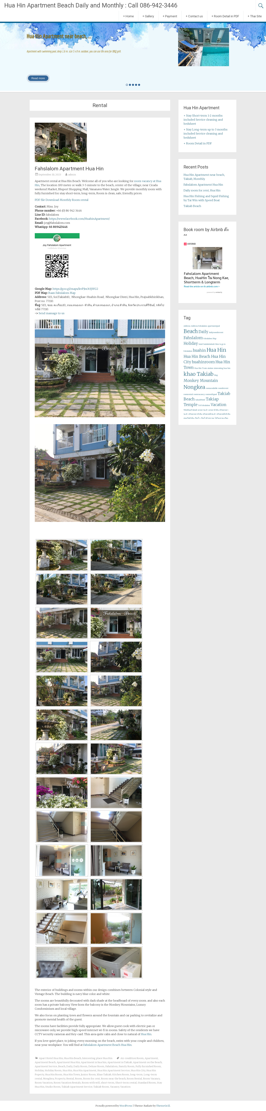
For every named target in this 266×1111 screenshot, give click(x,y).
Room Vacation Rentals (67, 1082)
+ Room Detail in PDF (225, 16)
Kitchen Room (120, 1074)
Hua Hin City (138, 1070)
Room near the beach (113, 1078)
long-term (136, 1074)
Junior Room (88, 1074)
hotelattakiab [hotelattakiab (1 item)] (209, 347)
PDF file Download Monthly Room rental (61, 200)
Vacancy (114, 1086)
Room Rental (134, 1078)
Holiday (39, 1070)
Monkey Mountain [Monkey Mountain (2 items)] (201, 383)
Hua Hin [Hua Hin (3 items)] (216, 353)
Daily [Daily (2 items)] (203, 335)
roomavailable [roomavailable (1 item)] (211, 391)
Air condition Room (132, 1058)
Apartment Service (46, 1066)
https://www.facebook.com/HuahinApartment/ (79, 218)
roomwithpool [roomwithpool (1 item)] (211, 398)
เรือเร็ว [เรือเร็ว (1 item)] (197, 421)
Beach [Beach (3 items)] (191, 334)
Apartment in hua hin (93, 1062)
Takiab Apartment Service (77, 1086)
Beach (61, 1066)
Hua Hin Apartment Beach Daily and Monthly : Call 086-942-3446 (90, 5)
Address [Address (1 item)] (187, 329)
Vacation (125, 1086)
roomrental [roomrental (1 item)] (188, 398)
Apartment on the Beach (147, 1062)
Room (78, 1078)
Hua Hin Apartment (84, 1070)
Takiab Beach (192, 206)
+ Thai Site (255, 16)
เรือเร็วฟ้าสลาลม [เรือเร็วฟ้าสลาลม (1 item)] (207, 421)
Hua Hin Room (53, 1074)
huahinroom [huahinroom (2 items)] (203, 365)
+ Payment (170, 16)
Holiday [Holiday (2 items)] (191, 346)
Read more (38, 78)
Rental (70, 1078)
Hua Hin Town (71, 1074)
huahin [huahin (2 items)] (199, 353)
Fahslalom (111, 1066)
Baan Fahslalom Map (61, 293)
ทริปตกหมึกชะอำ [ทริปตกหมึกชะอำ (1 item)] (209, 417)
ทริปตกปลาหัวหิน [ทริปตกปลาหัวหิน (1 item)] (195, 417)
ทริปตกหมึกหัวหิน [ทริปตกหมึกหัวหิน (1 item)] (223, 417)
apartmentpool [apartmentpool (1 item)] (214, 329)
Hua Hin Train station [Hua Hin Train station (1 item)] (203, 371)
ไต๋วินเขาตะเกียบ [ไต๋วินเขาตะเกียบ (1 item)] (221, 421)
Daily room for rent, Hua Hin (202, 190)
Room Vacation (44, 1082)
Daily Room (80, 1066)
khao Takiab (104, 1074)
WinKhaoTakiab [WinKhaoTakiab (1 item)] (190, 413)
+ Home (128, 16)
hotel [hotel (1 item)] (201, 347)
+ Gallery (148, 16)
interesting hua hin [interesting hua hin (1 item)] (222, 371)
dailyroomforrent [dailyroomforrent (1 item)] (216, 336)
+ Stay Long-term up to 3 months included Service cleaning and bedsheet (205, 133)
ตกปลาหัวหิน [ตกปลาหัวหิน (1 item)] (213, 413)
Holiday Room (53, 1070)
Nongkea (48, 1078)
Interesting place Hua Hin (97, 1058)
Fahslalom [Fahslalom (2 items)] (193, 341)
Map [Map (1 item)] (216, 378)
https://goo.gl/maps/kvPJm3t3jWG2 (75, 288)
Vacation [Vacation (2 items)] (218, 408)
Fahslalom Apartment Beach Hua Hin (107, 1045)
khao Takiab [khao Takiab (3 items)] (198, 377)
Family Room (127, 1066)
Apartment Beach (45, 1062)
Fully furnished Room (148, 1066)
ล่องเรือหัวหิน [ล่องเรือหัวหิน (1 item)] (189, 421)
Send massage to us (51, 313)
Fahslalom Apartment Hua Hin (69, 169)
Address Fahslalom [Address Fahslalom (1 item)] (199, 329)
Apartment (151, 1058)
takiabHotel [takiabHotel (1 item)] (200, 403)
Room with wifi (91, 1082)
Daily (69, 1066)
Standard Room (147, 1082)
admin (72, 174)
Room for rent (91, 1078)
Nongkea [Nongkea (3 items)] (194, 390)
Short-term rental (126, 1082)
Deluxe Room (96, 1066)
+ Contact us (194, 16)
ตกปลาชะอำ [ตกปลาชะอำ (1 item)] (203, 413)
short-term (107, 1082)
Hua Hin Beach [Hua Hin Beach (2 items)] (197, 359)
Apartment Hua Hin (68, 1062)
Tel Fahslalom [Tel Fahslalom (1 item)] (204, 409)
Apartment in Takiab (119, 1062)
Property (60, 1078)
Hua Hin (146, 1034)
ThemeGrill (163, 1105)
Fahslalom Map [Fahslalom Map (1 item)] (209, 342)
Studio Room (53, 1086)
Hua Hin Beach (72, 1058)
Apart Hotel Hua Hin (51, 1058)
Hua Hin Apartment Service (113, 1070)
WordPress (125, 1105)
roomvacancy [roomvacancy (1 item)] (199, 398)
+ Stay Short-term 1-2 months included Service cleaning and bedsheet (203, 119)
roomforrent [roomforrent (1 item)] (223, 391)
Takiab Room (101, 1086)
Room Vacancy (151, 1078)
